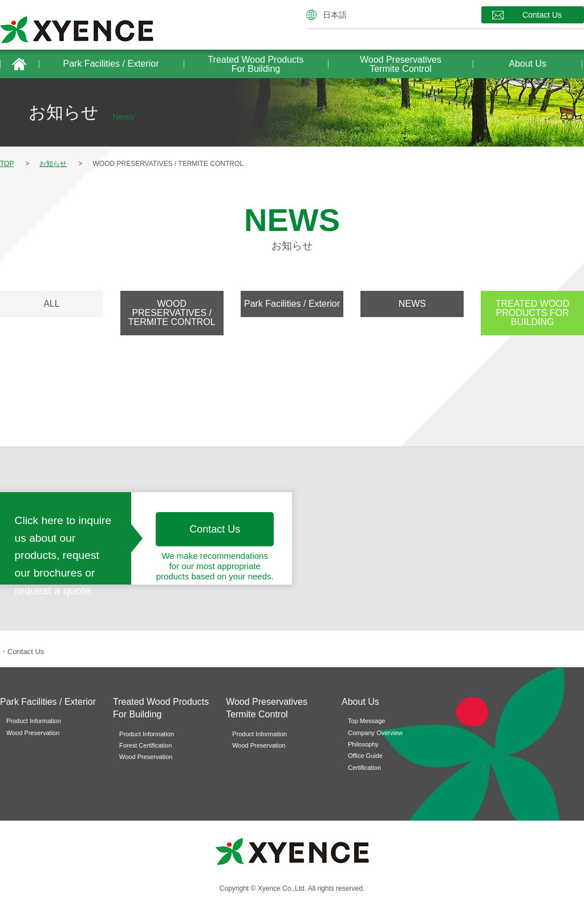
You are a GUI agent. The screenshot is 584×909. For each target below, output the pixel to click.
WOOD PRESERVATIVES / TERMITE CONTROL (172, 313)
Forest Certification (145, 745)
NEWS (412, 304)
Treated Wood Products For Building (255, 64)
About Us (527, 63)
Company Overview (375, 732)
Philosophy (363, 744)
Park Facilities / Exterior (111, 63)
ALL (51, 304)
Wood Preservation (32, 732)
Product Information (33, 720)
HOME (19, 64)
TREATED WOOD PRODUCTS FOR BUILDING (532, 313)
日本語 (335, 14)
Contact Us (542, 14)
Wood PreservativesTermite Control (400, 64)
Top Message (366, 720)
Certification (364, 767)
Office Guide (365, 755)
